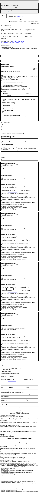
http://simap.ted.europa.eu (20, 16)
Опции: (3, 111)
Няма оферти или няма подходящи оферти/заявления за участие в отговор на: (11, 416)
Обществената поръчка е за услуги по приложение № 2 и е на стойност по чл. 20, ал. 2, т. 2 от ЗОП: (14, 461)
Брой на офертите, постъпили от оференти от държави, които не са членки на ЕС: (13, 178)
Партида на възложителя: (4, 3)
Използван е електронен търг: (5, 137)
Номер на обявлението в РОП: (32, 148)
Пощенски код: (18, 33)
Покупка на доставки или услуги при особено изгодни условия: (9, 428)
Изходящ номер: (3, 5)
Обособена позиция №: (29, 93)
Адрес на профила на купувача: (6, 41)
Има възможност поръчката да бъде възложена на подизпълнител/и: (11, 206)
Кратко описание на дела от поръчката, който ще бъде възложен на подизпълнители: (13, 209)
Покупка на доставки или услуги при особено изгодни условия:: (9, 451)
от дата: (8, 5)
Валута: (15, 85)
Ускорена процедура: (4, 128)
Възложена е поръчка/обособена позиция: (7, 165)
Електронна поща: (4, 36)
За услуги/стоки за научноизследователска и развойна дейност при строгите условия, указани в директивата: (19, 418)
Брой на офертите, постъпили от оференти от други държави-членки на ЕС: (12, 177)
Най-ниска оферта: (4, 85)
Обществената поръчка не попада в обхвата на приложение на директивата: (11, 432)
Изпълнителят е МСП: (14, 193)
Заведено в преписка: (4, 11)
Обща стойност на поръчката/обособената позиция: (8, 199)
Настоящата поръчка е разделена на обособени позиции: (9, 79)
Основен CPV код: (4, 95)
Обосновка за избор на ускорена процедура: (7, 129)
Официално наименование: (5, 29)
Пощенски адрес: (4, 187)
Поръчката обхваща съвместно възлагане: (7, 47)
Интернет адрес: (4, 401)
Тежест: (13, 108)
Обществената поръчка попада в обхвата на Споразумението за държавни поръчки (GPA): (14, 141)
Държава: (26, 33)
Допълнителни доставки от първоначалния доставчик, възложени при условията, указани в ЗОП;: (14, 449)
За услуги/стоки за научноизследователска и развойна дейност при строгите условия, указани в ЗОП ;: (18, 448)
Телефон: (22, 190)
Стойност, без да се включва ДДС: (6, 208)
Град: (2, 33)
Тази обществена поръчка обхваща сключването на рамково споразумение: (12, 133)
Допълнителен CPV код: (17, 71)
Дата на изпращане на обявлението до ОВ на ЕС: (8, 10)
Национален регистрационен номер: (30, 29)
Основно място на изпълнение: (6, 98)
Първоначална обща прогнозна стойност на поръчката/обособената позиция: (12, 196)
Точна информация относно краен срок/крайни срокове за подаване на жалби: (12, 392)
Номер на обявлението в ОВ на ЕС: (6, 148)
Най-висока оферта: (10, 85)
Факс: (25, 36)
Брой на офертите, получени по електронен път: (8, 179)
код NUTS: (9, 33)
